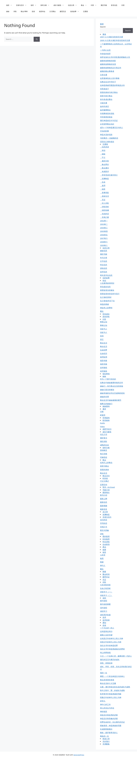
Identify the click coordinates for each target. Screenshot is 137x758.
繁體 (102, 24)
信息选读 (104, 147)
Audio (102, 423)
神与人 (102, 565)
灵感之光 (103, 527)
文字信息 (103, 261)
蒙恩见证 (63, 11)
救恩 (102, 558)
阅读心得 (106, 739)
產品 (104, 547)
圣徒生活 (104, 196)
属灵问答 (104, 161)
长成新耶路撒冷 (106, 729)
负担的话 (104, 214)
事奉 (104, 34)
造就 (33, 11)
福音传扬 (103, 360)
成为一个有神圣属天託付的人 (111, 127)
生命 (102, 182)
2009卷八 (104, 245)
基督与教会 (104, 466)
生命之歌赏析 (105, 588)
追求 (104, 617)
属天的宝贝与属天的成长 (109, 659)
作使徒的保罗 (105, 53)
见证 (102, 199)
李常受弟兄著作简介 (109, 175)
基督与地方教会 (106, 96)
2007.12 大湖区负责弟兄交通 (111, 37)
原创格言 (103, 450)
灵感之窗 (104, 217)
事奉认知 (103, 322)
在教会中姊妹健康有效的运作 (111, 382)
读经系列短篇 (105, 615)
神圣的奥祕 (104, 304)
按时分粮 (45, 5)
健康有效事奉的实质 (108, 64)
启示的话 (103, 520)
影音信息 (114, 5)
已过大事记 (104, 481)
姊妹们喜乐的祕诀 (107, 389)
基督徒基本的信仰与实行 (109, 294)
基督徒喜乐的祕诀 (107, 290)
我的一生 (103, 673)
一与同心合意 (105, 50)
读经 (34, 5)
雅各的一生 (104, 736)
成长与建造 (59, 5)
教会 (85, 5)
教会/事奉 (24, 11)
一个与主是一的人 (107, 628)
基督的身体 (104, 469)
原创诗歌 (106, 316)
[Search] (37, 39)
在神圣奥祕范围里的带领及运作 (112, 85)
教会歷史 (104, 164)
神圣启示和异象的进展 (109, 718)
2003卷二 (104, 224)
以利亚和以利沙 (106, 631)
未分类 (105, 512)
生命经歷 (103, 350)
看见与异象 (104, 530)
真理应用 (103, 357)
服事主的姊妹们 (106, 403)
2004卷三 (104, 228)
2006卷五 (104, 235)
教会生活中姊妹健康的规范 (110, 400)
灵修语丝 (103, 457)
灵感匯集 (106, 744)
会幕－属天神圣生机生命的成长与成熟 (115, 687)
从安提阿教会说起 (107, 124)
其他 (102, 336)
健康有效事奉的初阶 (108, 60)
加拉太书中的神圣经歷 (109, 645)
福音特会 (42, 11)
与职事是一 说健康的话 (109, 138)
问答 (95, 5)
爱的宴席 (106, 536)
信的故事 (75, 11)
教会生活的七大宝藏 (108, 683)
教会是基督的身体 (107, 680)
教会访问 (106, 476)
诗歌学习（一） (106, 592)
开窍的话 (103, 523)
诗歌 (15, 11)
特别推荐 (106, 539)
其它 (102, 339)
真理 (102, 185)
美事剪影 (104, 192)
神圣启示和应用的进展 (109, 715)
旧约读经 (103, 608)
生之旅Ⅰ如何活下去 (107, 301)
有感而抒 (104, 171)
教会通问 (104, 168)
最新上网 (103, 498)
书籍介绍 (106, 490)
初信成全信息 (105, 286)
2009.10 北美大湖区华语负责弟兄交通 (115, 40)
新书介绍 (103, 495)
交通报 (85, 11)
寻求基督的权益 (106, 117)
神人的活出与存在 (107, 708)
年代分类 (103, 257)
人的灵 (102, 555)
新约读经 (103, 600)
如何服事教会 (105, 110)
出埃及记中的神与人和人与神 (111, 638)
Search (103, 27)
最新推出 (106, 492)
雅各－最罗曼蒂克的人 (109, 732)
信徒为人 (103, 329)
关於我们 (106, 741)
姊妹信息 (103, 250)
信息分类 (73, 5)
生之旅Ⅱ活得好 (105, 297)
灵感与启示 (22, 5)
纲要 (104, 571)
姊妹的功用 (104, 396)
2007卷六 (104, 238)
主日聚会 (52, 11)
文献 (102, 411)
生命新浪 (106, 544)
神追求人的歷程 (106, 308)
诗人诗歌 (104, 203)
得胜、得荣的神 (106, 663)
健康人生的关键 (106, 635)
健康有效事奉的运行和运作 (110, 68)
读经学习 (103, 611)
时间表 (105, 478)
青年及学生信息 (106, 275)
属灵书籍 (104, 5)
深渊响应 (104, 178)
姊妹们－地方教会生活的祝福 (111, 386)
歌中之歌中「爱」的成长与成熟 (112, 690)
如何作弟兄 (104, 106)
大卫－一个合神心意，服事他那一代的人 (116, 656)
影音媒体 (106, 420)
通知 (104, 622)
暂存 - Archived (109, 487)
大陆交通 (103, 103)
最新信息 (103, 502)
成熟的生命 (104, 445)
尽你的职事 (104, 131)
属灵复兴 (103, 438)
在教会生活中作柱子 (108, 82)
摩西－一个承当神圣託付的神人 (112, 676)
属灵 (104, 409)
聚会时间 (106, 574)
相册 (104, 549)
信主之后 (103, 434)
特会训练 (106, 542)
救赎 (102, 562)
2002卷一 (104, 221)
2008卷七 (104, 242)
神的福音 (103, 711)
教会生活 (103, 343)
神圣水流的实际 (106, 134)
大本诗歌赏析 (105, 585)
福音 (10, 5)
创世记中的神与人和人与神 (110, 642)
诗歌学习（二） (106, 595)
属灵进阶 (103, 441)
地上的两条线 (105, 652)
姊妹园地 (106, 406)
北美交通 (103, 75)
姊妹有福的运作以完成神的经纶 (112, 393)
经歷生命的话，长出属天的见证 (112, 722)
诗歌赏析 (104, 206)
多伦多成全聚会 (106, 99)
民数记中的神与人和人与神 (110, 697)
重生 (102, 311)
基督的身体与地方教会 (109, 92)
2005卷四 (104, 231)
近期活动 (103, 484)
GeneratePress (78, 755)
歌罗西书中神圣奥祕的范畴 (110, 694)
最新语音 (103, 509)
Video (102, 426)
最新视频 (103, 506)
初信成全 (106, 314)
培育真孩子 (104, 89)
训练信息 (103, 268)
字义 (102, 157)
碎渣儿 (102, 701)
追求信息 (103, 272)
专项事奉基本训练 (107, 113)
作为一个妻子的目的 (108, 379)
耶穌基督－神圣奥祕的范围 (110, 725)
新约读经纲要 (105, 604)
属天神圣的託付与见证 (109, 120)
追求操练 (103, 367)
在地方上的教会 (106, 462)
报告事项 (106, 374)
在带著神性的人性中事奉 (109, 78)
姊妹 (7, 11)
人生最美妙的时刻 (107, 283)
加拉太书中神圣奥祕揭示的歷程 (112, 649)
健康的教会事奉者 (107, 71)
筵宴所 (102, 415)
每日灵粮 (103, 454)
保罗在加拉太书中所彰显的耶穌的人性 (115, 57)
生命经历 (103, 353)
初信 (102, 150)
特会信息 (103, 265)
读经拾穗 (104, 210)
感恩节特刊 (107, 429)
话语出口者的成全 (107, 141)
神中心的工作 (105, 704)
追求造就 (106, 620)
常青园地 (106, 418)
